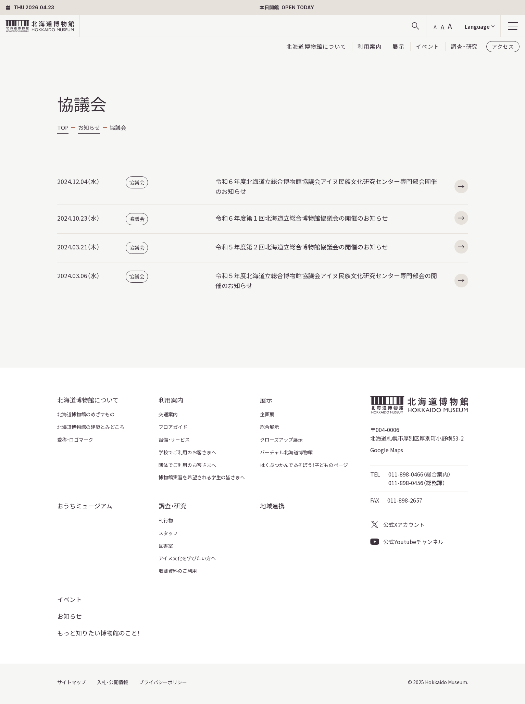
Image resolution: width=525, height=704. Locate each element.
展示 (398, 46)
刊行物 (166, 520)
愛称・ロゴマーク (75, 439)
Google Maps (386, 450)
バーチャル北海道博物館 (286, 452)
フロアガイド (173, 426)
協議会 (137, 182)
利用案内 (370, 46)
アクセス (503, 46)
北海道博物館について (316, 46)
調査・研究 (464, 46)
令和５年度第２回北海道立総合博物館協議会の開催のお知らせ (341, 247)
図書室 (166, 545)
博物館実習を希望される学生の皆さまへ (202, 477)
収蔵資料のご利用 (178, 570)
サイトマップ (71, 682)
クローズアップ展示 (281, 439)
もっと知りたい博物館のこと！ (98, 632)
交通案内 (168, 414)
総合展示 (269, 426)
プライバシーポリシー (163, 682)
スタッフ (168, 533)
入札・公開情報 (112, 682)
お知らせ (89, 127)
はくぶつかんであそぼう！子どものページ (304, 464)
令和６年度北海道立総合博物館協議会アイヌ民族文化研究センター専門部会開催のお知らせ (341, 186)
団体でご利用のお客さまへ (187, 464)
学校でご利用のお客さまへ (187, 452)
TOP (62, 127)
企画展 (267, 414)
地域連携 (272, 505)
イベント (428, 46)
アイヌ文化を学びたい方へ (187, 558)
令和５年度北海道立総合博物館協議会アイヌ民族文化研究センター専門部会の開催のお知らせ (341, 280)
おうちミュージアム (84, 505)
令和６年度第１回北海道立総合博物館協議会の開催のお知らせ (341, 218)
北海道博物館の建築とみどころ (90, 426)
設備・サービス (174, 439)
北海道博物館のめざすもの (86, 414)
